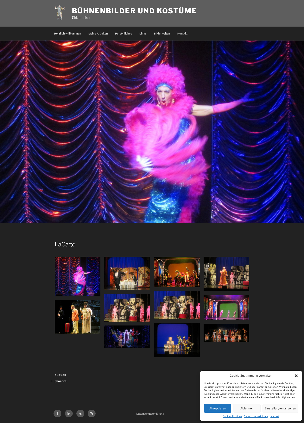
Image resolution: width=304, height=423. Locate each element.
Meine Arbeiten (98, 33)
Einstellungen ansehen (280, 408)
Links (143, 33)
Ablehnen (247, 408)
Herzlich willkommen (67, 33)
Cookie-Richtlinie (232, 416)
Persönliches (123, 33)
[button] (296, 376)
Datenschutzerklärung (256, 416)
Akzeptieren (217, 408)
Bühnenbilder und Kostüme (134, 11)
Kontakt (274, 416)
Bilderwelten (162, 33)
